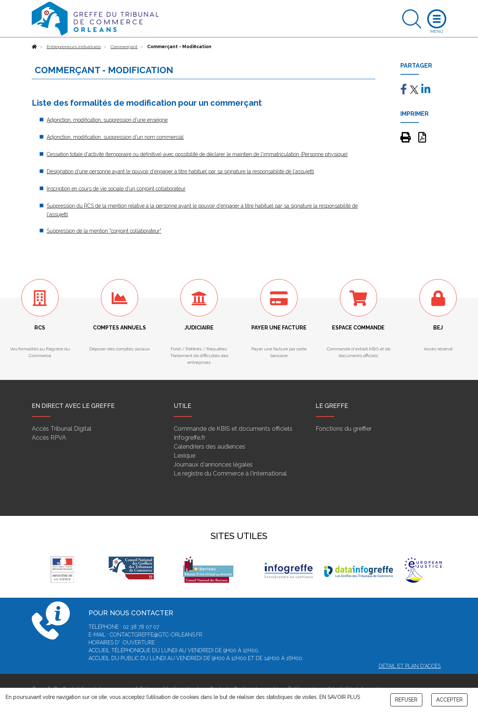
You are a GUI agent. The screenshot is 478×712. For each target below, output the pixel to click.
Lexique (184, 455)
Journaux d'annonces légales (213, 464)
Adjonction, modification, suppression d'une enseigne (107, 120)
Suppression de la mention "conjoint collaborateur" (104, 231)
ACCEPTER (449, 700)
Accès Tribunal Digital (61, 428)
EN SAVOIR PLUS (339, 697)
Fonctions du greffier (344, 428)
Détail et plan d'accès (410, 666)
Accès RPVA (49, 437)
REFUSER (406, 700)
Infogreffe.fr (189, 437)
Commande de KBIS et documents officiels (233, 428)
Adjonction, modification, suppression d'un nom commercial (115, 137)
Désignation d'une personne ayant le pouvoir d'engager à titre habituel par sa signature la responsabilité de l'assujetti (180, 171)
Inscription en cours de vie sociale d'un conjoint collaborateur (116, 189)
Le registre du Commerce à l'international (230, 473)
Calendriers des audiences (209, 446)
